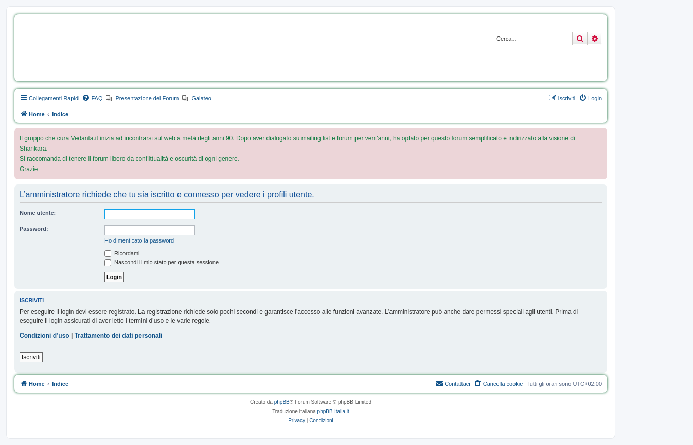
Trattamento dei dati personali (119, 335)
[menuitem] (92, 98)
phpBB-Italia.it (333, 411)
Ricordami (122, 253)
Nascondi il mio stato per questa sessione (161, 262)
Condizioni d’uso (44, 335)
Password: (34, 229)
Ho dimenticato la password (139, 240)
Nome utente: (38, 213)
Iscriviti (31, 357)
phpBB (282, 402)
